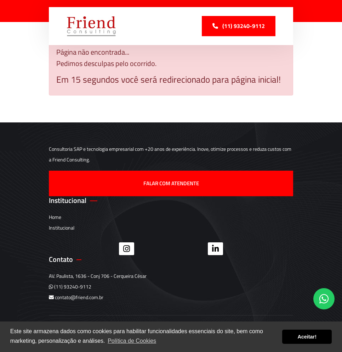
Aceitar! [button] (307, 337)
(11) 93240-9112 (70, 286)
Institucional (61, 227)
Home (55, 217)
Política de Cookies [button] (132, 341)
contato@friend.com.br (76, 297)
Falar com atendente (171, 183)
